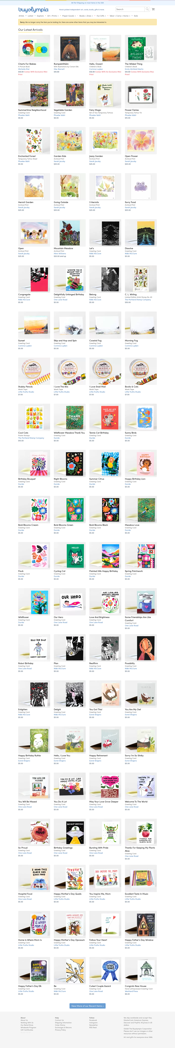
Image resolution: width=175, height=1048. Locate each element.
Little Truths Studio (26, 391)
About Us (24, 1020)
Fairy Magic (95, 109)
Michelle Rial (23, 69)
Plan (56, 663)
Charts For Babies (27, 63)
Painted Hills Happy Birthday (103, 570)
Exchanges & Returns (63, 1027)
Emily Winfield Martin (134, 69)
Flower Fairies (132, 109)
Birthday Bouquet (27, 478)
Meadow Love (132, 524)
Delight (57, 709)
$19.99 (56, 71)
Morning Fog (131, 340)
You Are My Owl (133, 709)
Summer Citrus (96, 478)
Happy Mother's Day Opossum (69, 939)
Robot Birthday (25, 663)
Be (55, 985)
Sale (136, 15)
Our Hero (58, 617)
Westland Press (131, 991)
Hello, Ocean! (96, 63)
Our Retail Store (27, 1025)
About (23, 1017)
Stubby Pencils (25, 386)
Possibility (130, 663)
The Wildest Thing (133, 63)
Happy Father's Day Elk (29, 985)
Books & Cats (131, 386)
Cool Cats (23, 432)
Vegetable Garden (63, 109)
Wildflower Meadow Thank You (69, 432)
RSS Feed (93, 1027)
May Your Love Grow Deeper (103, 801)
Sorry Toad (130, 202)
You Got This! (95, 709)
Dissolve (129, 248)
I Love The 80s (61, 386)
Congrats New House (135, 985)
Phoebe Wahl (24, 115)
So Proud (22, 847)
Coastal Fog (95, 340)
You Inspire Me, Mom (100, 893)
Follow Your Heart (98, 939)
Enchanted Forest (27, 155)
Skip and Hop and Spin (65, 340)
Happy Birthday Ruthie (29, 755)
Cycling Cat (59, 570)
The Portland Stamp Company (138, 299)
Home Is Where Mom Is (30, 939)
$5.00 (91, 256)
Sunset (21, 340)
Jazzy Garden (96, 155)
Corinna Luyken (96, 69)
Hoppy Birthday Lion (135, 478)
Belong (92, 294)
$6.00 (20, 117)
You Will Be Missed (27, 801)
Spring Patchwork (134, 570)
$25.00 (57, 163)
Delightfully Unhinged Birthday (69, 294)
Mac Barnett (59, 69)
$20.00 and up (60, 256)
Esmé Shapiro (95, 714)
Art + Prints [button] (53, 15)
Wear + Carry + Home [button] (120, 15)
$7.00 (20, 394)
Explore (40, 15)
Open (21, 248)
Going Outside (61, 202)
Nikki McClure (95, 253)
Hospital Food (25, 893)
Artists (21, 15)
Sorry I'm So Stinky (134, 755)
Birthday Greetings (63, 847)
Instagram (93, 1022)
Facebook (93, 1020)
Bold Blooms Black (98, 524)
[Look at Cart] (153, 9)
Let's (91, 248)
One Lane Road (60, 299)
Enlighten (22, 709)
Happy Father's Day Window (139, 939)
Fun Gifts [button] (101, 15)
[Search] (147, 9)
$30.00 (128, 302)
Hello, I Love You (62, 755)
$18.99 (32, 73)
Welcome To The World (136, 801)
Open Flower (131, 155)
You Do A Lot (60, 801)
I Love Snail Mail (97, 386)
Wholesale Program (28, 1027)
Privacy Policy (60, 1030)
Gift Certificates (27, 1030)
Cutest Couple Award (100, 985)
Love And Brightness (99, 617)
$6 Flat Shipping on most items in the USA (87, 2)
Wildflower (23, 617)
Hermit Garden (25, 202)
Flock (20, 570)
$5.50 (91, 117)
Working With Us (27, 1022)
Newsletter (93, 1025)
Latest (30, 15)
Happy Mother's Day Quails (67, 893)
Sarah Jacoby (59, 161)
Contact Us (59, 1020)
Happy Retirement (98, 755)
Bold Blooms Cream (28, 524)
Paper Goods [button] (69, 15)
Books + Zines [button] (86, 15)
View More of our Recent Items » (87, 1005)
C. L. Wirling (131, 294)
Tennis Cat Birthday (99, 432)
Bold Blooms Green (63, 524)
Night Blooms (60, 478)
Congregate (24, 294)
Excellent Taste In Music (136, 893)
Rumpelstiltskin (61, 63)
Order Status (60, 1025)
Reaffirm (93, 663)
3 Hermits (94, 202)
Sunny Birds (130, 432)
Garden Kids (60, 155)
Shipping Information (63, 1022)
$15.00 (127, 117)
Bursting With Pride (98, 847)
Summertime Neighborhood (32, 109)
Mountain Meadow (63, 248)
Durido (57, 437)
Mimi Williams (60, 253)
